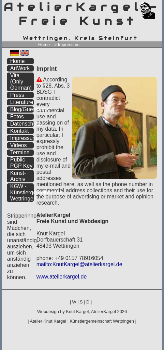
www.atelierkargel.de (61, 277)
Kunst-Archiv (18, 176)
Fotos (17, 116)
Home (44, 44)
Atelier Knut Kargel (48, 321)
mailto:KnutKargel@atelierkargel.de (79, 264)
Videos (18, 145)
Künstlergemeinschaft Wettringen (102, 321)
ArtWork (20, 68)
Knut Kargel (77, 311)
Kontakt (19, 131)
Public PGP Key (21, 163)
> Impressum (66, 44)
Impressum (22, 138)
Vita (21, 82)
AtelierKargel (103, 311)
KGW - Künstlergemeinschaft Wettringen (22, 192)
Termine (20, 152)
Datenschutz (22, 124)
